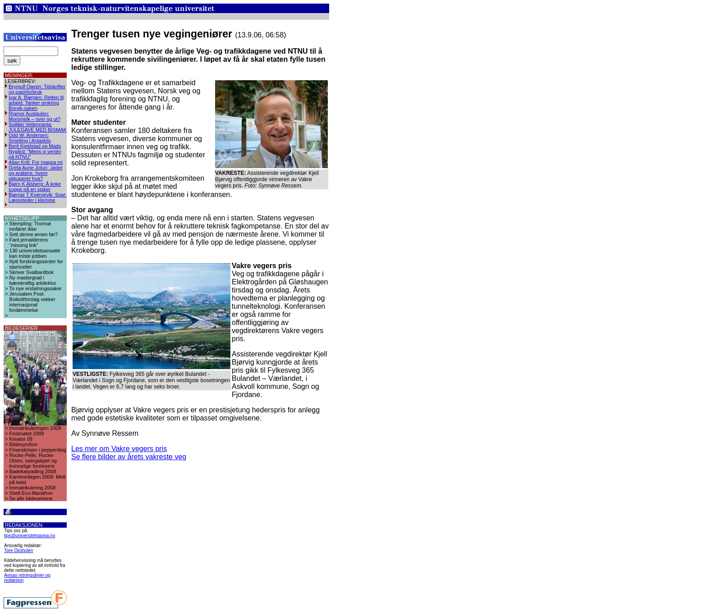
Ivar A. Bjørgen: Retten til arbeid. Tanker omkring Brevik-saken (36, 103)
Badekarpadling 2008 (32, 471)
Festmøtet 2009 (26, 433)
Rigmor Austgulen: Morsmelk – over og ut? (34, 116)
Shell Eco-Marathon (31, 493)
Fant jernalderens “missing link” (28, 242)
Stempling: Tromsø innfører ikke (30, 226)
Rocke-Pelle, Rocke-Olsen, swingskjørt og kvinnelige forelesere (33, 460)
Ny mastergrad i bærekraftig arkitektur (32, 280)
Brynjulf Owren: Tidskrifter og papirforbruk (37, 89)
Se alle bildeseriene (31, 498)
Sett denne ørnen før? (33, 234)
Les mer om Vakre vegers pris (119, 448)
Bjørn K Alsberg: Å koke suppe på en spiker (35, 186)
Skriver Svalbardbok (31, 272)
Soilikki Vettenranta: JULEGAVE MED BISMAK (38, 127)
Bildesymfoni (23, 444)
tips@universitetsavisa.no (29, 535)
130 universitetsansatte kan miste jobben (34, 253)
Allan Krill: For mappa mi (36, 162)
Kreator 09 (20, 439)
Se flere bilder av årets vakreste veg (128, 457)
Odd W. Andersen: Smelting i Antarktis (30, 137)
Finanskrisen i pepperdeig (37, 449)
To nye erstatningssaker (35, 288)
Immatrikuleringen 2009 (35, 428)
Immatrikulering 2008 (32, 487)
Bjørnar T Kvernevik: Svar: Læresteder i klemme (38, 197)
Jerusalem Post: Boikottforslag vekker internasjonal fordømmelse (32, 302)
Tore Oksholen (18, 550)
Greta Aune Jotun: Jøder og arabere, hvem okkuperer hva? (36, 173)
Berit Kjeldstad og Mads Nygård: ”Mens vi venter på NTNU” (35, 151)
